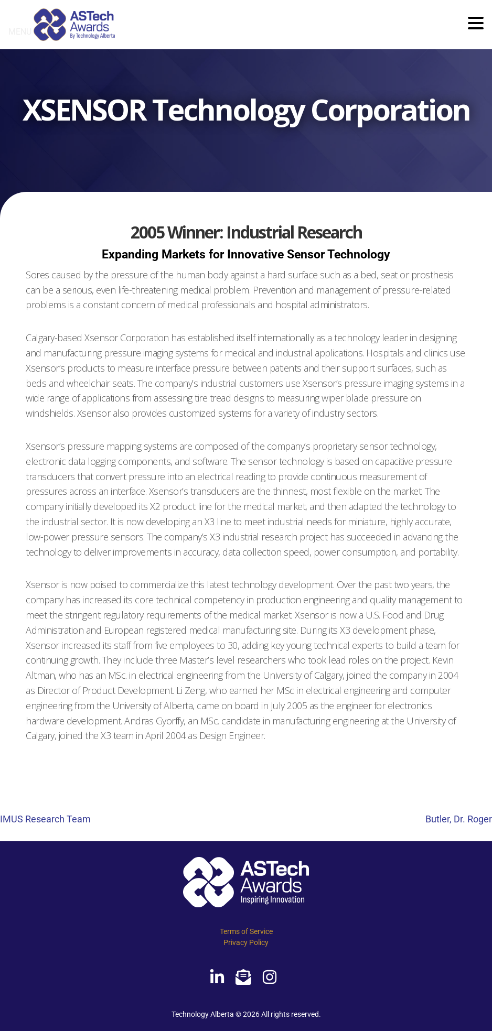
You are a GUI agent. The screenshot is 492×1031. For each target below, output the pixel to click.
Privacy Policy (246, 942)
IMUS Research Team (45, 818)
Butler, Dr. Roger (458, 818)
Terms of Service (246, 931)
